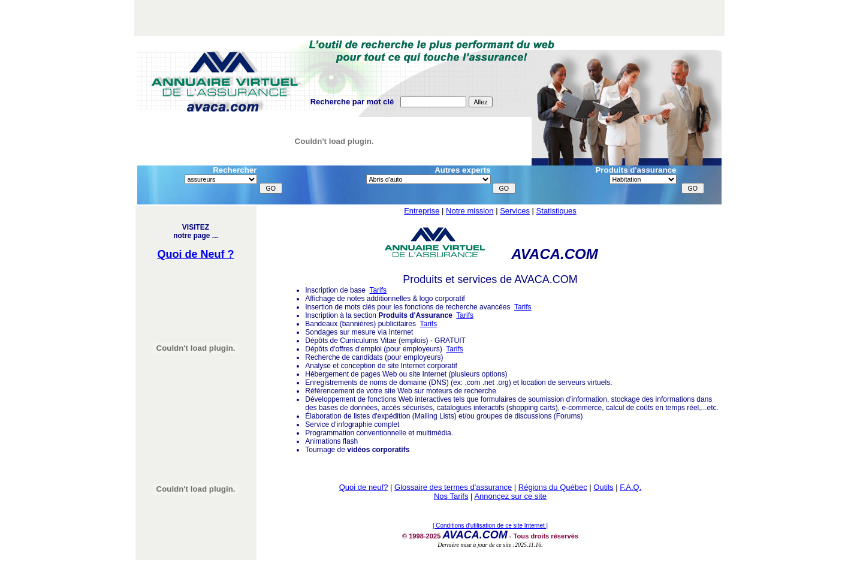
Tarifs (378, 290)
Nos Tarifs (451, 496)
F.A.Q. (630, 487)
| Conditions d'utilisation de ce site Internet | (490, 525)
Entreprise (421, 210)
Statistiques (556, 210)
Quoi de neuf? (363, 487)
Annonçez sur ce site (510, 496)
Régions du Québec (552, 487)
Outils (603, 487)
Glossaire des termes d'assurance (453, 487)
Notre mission (469, 210)
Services (515, 210)
